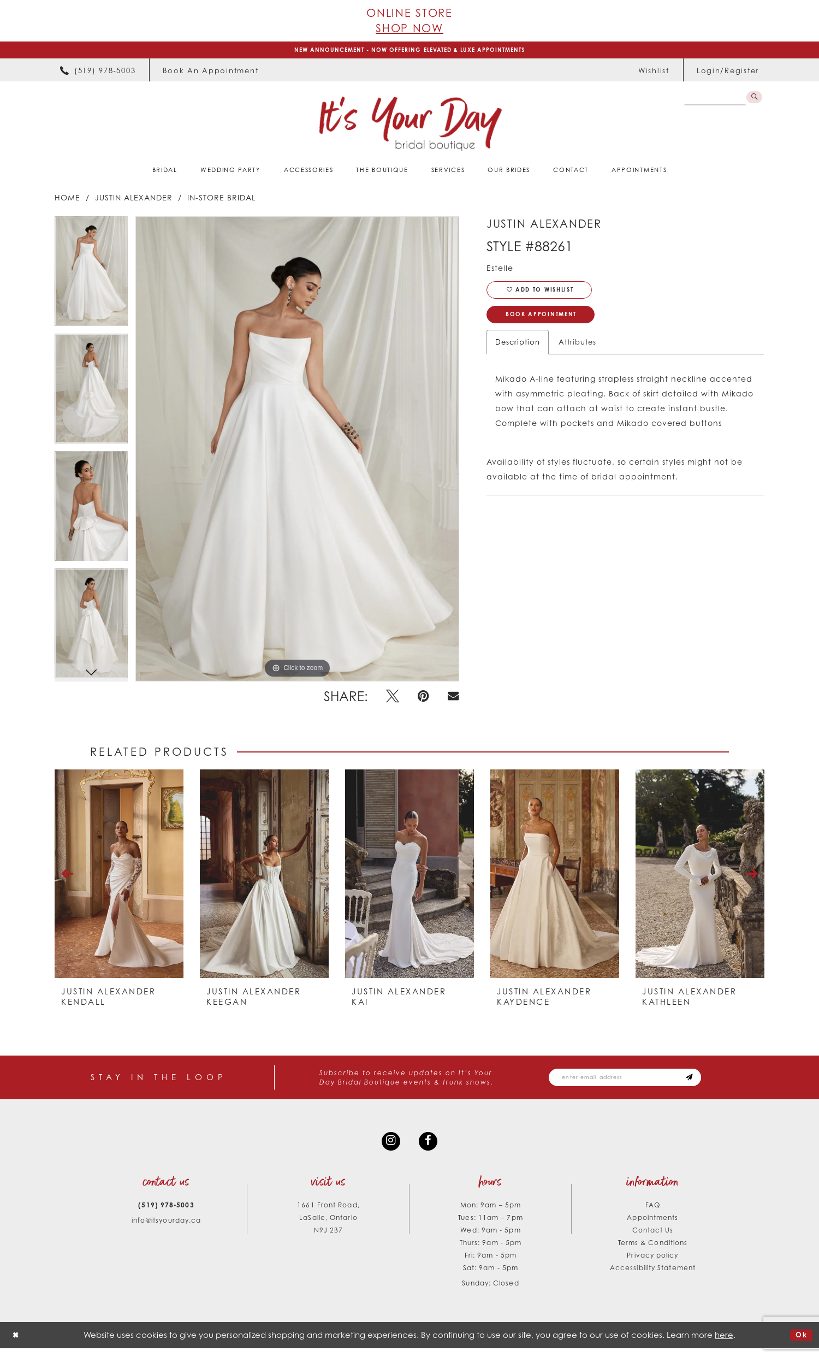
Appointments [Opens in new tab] (652, 1226)
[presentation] (119, 876)
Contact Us (653, 1238)
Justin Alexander (134, 200)
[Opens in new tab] (210, 73)
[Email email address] (639, 1081)
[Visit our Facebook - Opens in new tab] (430, 1148)
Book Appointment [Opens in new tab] (550, 324)
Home (67, 200)
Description (517, 353)
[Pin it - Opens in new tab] (423, 699)
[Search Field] (712, 101)
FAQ (652, 1213)
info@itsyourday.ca (166, 1228)
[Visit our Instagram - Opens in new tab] (389, 1148)
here (724, 1343)
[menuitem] (97, 73)
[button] (728, 73)
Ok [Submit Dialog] (799, 1343)
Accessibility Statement (653, 1276)
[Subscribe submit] (715, 1081)
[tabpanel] (91, 277)
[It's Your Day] (410, 126)
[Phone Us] (97, 73)
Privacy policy (652, 1263)
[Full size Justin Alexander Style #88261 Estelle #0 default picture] (297, 452)
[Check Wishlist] (654, 73)
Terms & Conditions (653, 1251)
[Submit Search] (753, 101)
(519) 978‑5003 (166, 1213)
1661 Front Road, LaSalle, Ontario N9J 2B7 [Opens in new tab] (328, 1225)
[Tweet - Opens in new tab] (392, 699)
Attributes (577, 353)
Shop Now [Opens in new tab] (409, 28)
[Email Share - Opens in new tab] (453, 699)
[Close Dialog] (17, 1343)
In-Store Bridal (221, 200)
